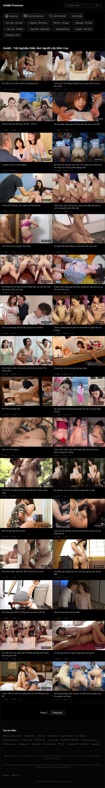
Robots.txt (15, 775)
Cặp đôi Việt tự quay (11, 740)
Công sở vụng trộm (88, 740)
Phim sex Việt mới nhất (12, 736)
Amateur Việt (27, 740)
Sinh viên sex (40, 740)
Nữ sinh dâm (53, 740)
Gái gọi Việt (36, 744)
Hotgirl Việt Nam (66, 736)
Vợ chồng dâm (49, 744)
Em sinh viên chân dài (69, 740)
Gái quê (61, 744)
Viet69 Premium (13, 5)
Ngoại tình (96, 744)
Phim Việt (41, 736)
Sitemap (6, 775)
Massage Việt (23, 744)
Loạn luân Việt (72, 744)
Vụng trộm (85, 744)
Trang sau (57, 713)
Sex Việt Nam (29, 736)
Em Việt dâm (81, 736)
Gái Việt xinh (53, 736)
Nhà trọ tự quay (9, 744)
